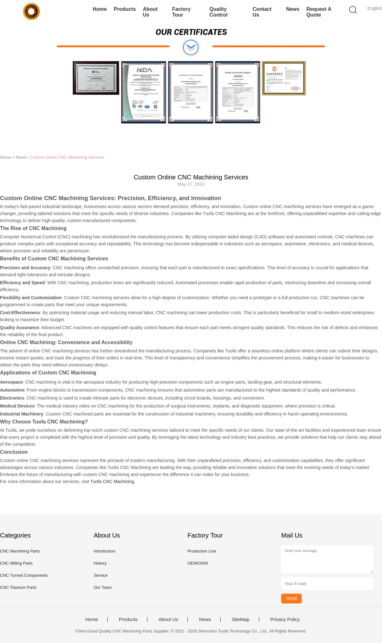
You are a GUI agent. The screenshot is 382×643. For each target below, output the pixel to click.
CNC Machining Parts (20, 551)
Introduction (104, 551)
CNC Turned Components (24, 575)
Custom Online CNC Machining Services (67, 157)
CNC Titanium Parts (18, 587)
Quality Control (218, 12)
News (293, 9)
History (100, 563)
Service (100, 575)
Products (125, 9)
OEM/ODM (197, 563)
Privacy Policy (285, 619)
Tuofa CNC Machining (112, 481)
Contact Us (262, 12)
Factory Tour (181, 12)
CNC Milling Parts (16, 563)
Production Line (201, 551)
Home (100, 9)
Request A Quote (318, 12)
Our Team (103, 587)
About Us (150, 12)
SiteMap (240, 619)
